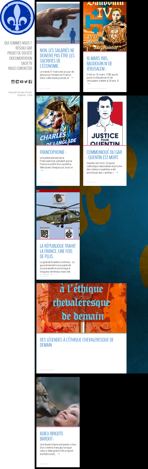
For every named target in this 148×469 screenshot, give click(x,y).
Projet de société (19, 53)
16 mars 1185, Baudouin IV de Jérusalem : (99, 63)
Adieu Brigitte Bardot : (51, 436)
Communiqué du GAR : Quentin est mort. (104, 154)
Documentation (20, 58)
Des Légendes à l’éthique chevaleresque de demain (77, 342)
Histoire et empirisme (96, 88)
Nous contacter (20, 68)
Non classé (45, 88)
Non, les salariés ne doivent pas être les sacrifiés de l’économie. (57, 58)
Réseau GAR (24, 48)
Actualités (91, 182)
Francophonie (46, 182)
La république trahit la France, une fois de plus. (58, 250)
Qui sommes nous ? (18, 43)
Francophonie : (53, 152)
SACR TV (26, 63)
